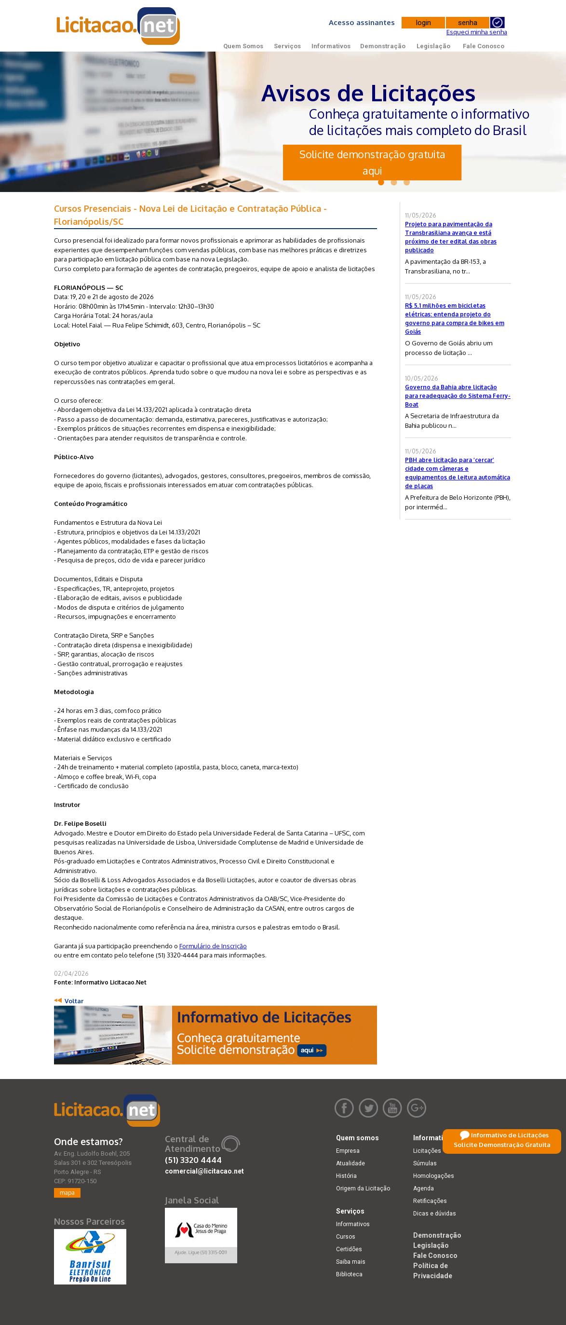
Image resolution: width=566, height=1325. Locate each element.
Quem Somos (243, 46)
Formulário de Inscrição (213, 946)
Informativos (330, 46)
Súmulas (425, 1163)
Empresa (348, 1150)
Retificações (430, 1201)
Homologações (433, 1176)
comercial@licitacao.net (204, 1171)
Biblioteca (349, 1274)
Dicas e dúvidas (434, 1213)
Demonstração (382, 46)
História (346, 1176)
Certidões (349, 1249)
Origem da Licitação (363, 1188)
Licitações (427, 1150)
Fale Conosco (483, 46)
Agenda (423, 1188)
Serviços (287, 46)
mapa (67, 1192)
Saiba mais (350, 1261)
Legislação (433, 46)
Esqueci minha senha (476, 32)
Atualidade (350, 1163)
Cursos (345, 1236)
